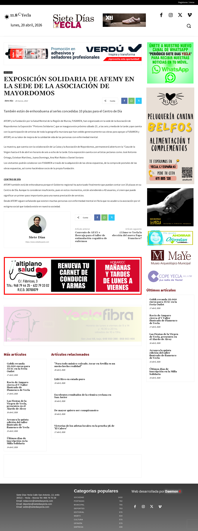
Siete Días (8, 100)
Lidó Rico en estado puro (69, 379)
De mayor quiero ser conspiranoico (76, 410)
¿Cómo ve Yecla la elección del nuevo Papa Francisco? (127, 235)
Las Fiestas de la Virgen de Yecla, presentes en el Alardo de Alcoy (17, 405)
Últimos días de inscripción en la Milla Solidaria (17, 441)
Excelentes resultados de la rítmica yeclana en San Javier (82, 396)
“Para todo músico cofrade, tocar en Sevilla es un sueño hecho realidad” (84, 365)
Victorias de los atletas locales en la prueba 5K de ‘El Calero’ (84, 427)
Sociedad (8, 72)
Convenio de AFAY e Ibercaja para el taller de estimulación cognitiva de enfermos (91, 237)
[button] (188, 25)
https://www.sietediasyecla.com (37, 242)
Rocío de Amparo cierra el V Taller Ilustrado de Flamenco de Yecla (18, 386)
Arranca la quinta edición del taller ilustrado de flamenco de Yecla (18, 423)
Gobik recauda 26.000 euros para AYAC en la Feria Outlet (18, 367)
